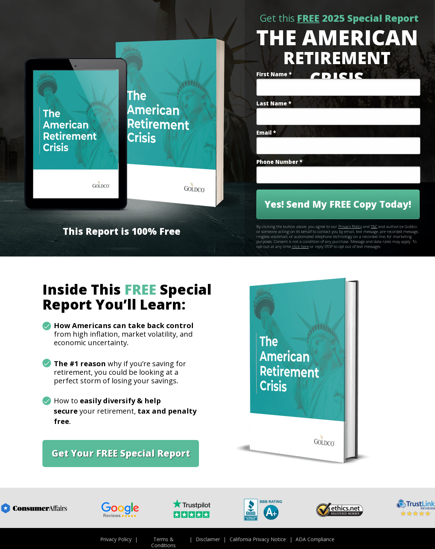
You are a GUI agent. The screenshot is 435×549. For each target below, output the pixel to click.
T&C (374, 226)
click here (300, 246)
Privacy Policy (350, 226)
